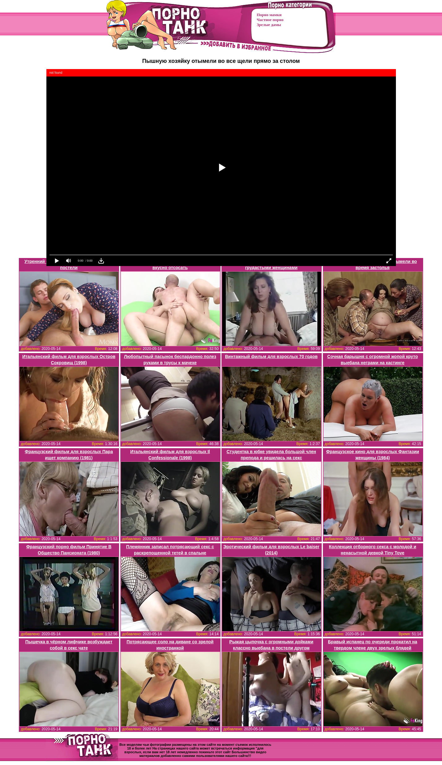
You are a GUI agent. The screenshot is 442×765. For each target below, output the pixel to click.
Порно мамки (269, 14)
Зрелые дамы (269, 24)
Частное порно (270, 19)
